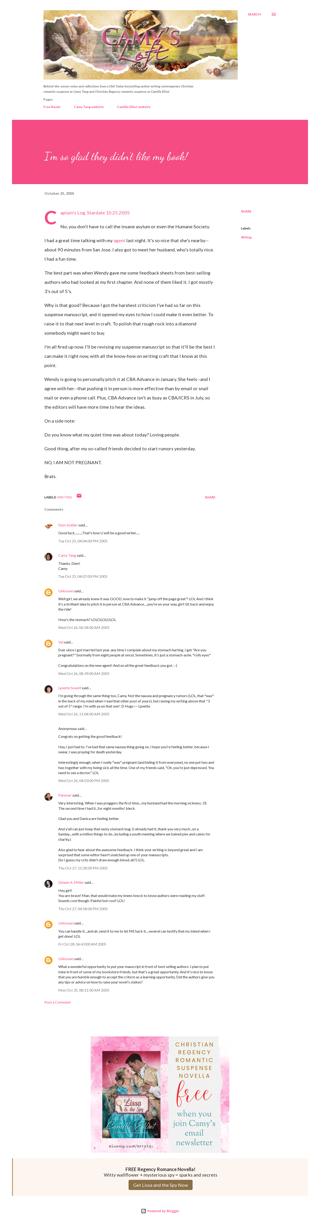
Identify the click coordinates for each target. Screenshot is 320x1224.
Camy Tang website (89, 107)
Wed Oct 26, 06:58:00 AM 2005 (83, 627)
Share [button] (246, 211)
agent (120, 240)
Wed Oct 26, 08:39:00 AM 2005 (83, 673)
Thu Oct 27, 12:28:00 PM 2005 (83, 868)
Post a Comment (57, 1002)
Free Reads (52, 107)
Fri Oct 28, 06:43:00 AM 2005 (82, 944)
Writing (246, 237)
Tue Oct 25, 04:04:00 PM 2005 (83, 541)
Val (60, 642)
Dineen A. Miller (71, 882)
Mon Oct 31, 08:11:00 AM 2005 (83, 990)
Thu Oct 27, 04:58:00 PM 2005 (83, 908)
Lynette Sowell (69, 688)
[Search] (254, 14)
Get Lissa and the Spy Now (160, 1185)
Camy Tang (67, 555)
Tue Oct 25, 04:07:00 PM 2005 (83, 576)
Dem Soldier (68, 525)
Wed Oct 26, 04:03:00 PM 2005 (83, 780)
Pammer (65, 795)
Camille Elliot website (134, 107)
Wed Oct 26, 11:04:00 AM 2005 (83, 714)
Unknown (66, 591)
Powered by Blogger (160, 1211)
